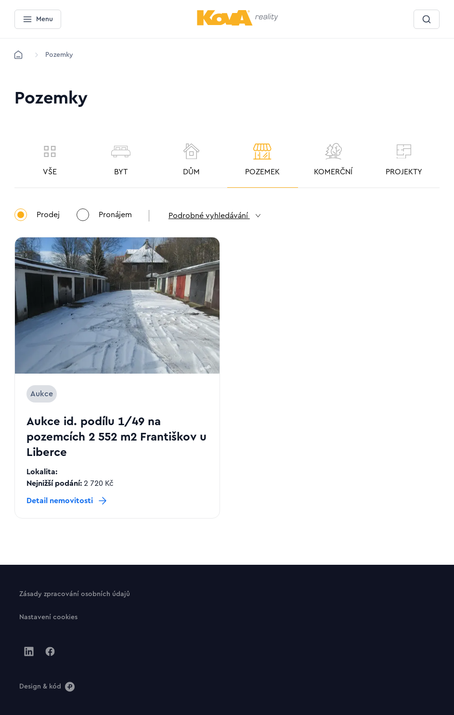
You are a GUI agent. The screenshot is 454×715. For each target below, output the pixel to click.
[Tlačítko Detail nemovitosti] (67, 501)
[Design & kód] (47, 686)
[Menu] (37, 19)
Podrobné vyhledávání (215, 216)
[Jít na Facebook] (50, 651)
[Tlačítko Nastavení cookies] (48, 617)
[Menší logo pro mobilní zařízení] (237, 23)
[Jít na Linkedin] (29, 651)
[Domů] (18, 55)
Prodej (37, 215)
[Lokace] (59, 55)
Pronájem (104, 215)
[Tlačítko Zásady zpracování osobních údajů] (74, 594)
